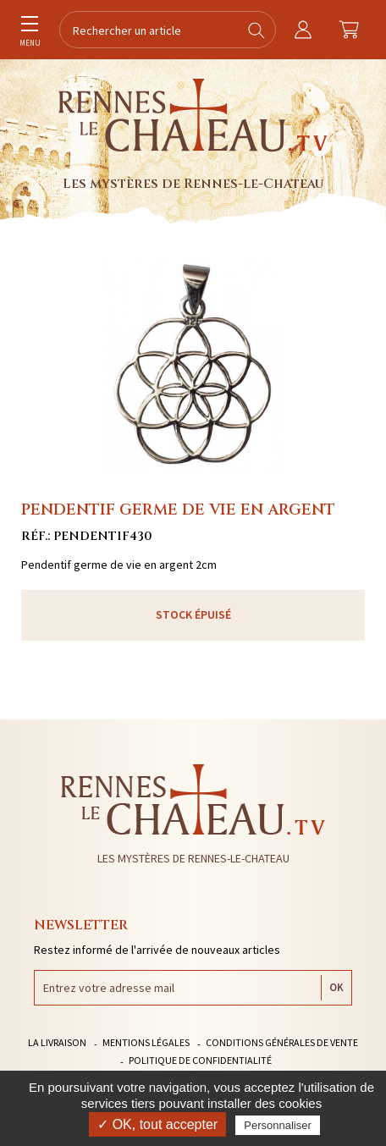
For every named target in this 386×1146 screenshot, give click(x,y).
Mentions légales (146, 1042)
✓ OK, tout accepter (157, 1124)
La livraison (57, 1042)
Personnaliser (278, 1125)
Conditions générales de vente (282, 1042)
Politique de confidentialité (200, 1060)
